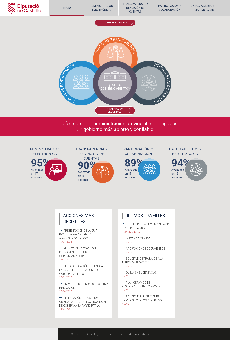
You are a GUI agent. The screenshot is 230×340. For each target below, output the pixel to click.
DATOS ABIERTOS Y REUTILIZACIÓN (204, 7)
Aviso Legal (94, 334)
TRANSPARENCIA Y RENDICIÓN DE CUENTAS (135, 7)
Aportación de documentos (145, 248)
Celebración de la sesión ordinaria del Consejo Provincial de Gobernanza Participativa (83, 301)
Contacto (76, 334)
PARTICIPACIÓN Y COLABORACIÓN (169, 7)
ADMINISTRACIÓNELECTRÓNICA (101, 7)
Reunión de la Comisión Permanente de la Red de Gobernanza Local (77, 252)
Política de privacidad (118, 334)
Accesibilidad (143, 334)
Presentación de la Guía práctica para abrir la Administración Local (78, 234)
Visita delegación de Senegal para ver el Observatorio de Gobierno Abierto (81, 270)
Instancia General (139, 238)
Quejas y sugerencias (141, 272)
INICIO (67, 7)
